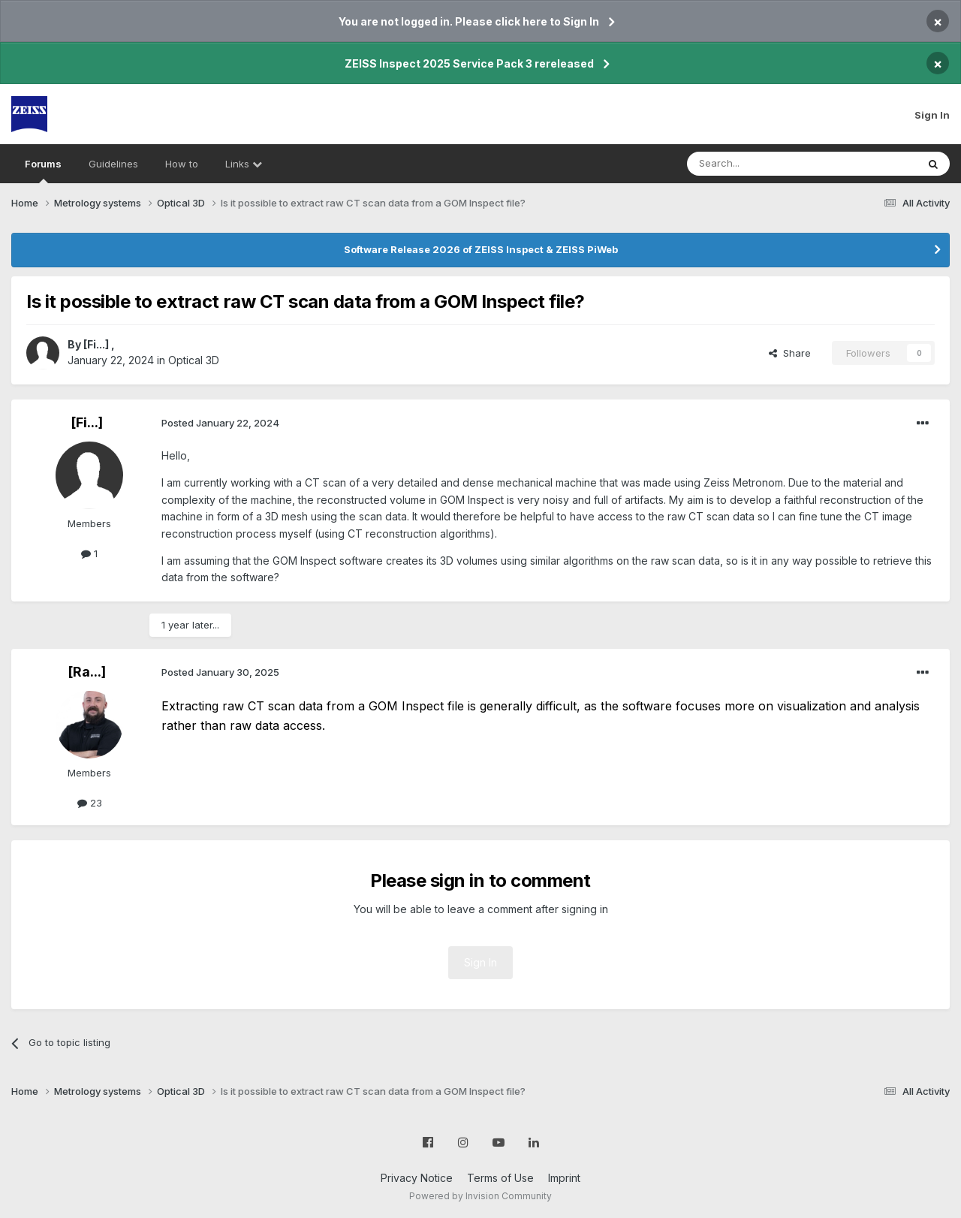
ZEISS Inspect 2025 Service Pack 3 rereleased (469, 63)
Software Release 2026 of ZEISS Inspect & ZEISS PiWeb (481, 249)
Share (790, 353)
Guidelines (113, 164)
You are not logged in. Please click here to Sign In (469, 21)
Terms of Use (500, 1177)
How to (181, 164)
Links (243, 164)
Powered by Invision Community (480, 1195)
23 (89, 803)
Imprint (564, 1177)
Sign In (932, 115)
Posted (220, 423)
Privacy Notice (417, 1177)
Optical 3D (193, 360)
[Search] (763, 164)
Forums (43, 170)
